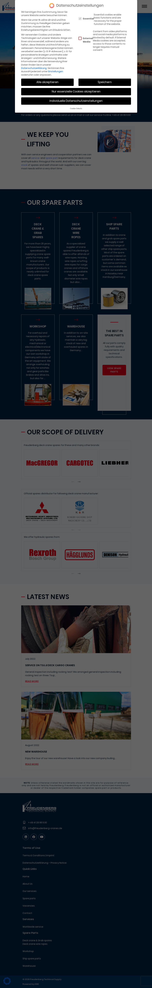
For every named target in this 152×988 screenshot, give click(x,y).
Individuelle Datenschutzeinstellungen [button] (76, 101)
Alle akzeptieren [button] (47, 82)
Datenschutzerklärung (34, 68)
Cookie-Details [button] (76, 108)
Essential (86, 18)
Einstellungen (55, 71)
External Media (85, 40)
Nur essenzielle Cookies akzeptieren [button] (76, 91)
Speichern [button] (105, 82)
